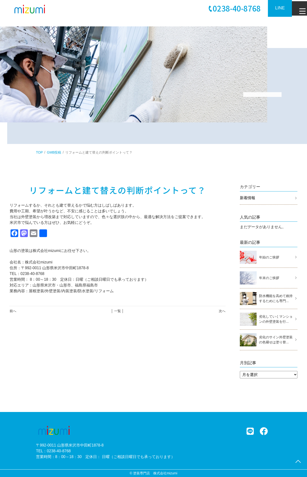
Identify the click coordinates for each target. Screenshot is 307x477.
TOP (39, 152)
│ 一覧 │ (117, 311)
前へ (13, 311)
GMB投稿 (54, 152)
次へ (222, 311)
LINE (276, 8)
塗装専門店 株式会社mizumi (155, 473)
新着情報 (247, 198)
